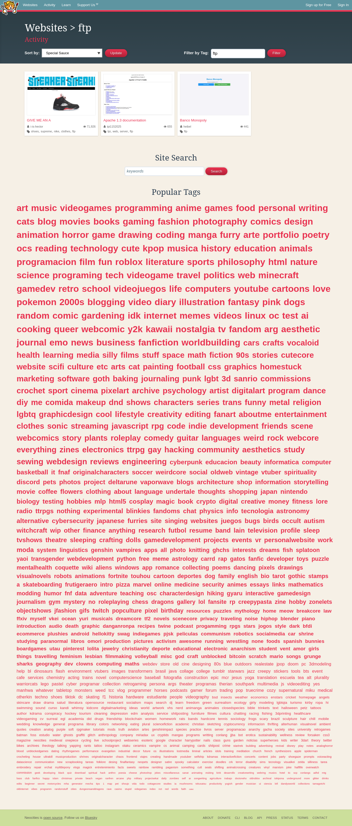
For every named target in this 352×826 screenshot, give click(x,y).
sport (58, 390)
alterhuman (289, 724)
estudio (44, 735)
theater (186, 683)
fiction (221, 355)
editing (198, 414)
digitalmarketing (113, 708)
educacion (221, 462)
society (280, 729)
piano (308, 618)
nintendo (294, 491)
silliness (313, 762)
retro (68, 289)
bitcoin (237, 656)
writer (294, 740)
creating (155, 756)
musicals (102, 618)
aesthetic (300, 329)
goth (101, 378)
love (322, 289)
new (59, 762)
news (82, 342)
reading (51, 248)
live (96, 740)
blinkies (138, 511)
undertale (180, 491)
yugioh (228, 783)
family (226, 576)
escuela (287, 677)
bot (240, 735)
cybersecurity (73, 520)
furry (230, 235)
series (208, 402)
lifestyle (130, 414)
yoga (249, 677)
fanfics (36, 778)
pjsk (168, 634)
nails (206, 740)
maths (132, 664)
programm (46, 788)
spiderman (310, 751)
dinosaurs (43, 671)
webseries (131, 740)
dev (69, 664)
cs (165, 746)
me (37, 402)
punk (191, 378)
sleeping (83, 539)
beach (89, 778)
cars (251, 342)
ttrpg (136, 449)
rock (275, 437)
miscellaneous (171, 772)
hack (102, 772)
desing (113, 762)
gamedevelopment (172, 539)
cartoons (291, 289)
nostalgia (195, 329)
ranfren (109, 778)
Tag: (196, 52)
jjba (232, 735)
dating (55, 751)
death (72, 626)
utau (54, 648)
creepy (264, 671)
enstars (276, 697)
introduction (31, 626)
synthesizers (283, 751)
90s (242, 355)
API (259, 818)
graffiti (80, 735)
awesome (190, 641)
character (175, 740)
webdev (149, 663)
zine (280, 602)
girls (313, 648)
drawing (135, 235)
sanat (186, 772)
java (173, 671)
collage (186, 671)
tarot (278, 576)
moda (25, 549)
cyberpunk (186, 462)
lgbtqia (282, 703)
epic (215, 677)
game (103, 235)
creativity (164, 414)
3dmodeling (320, 663)
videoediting (298, 683)
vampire (154, 746)
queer (66, 329)
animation (38, 235)
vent (285, 648)
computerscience (125, 677)
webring (261, 772)
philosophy (241, 262)
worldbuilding (210, 342)
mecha (89, 783)
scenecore (184, 618)
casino (118, 788)
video (140, 302)
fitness (302, 501)
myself (38, 618)
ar (190, 778)
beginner (30, 783)
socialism (133, 703)
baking (125, 378)
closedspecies (233, 708)
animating (197, 772)
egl (63, 719)
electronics (103, 449)
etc (102, 366)
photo (178, 550)
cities (74, 788)
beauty (250, 462)
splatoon (308, 550)
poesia (122, 772)
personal (277, 208)
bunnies (314, 641)
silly (110, 355)
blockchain (133, 719)
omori (94, 641)
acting (73, 677)
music (44, 208)
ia (175, 783)
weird (254, 437)
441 (244, 126)
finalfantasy (127, 762)
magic (165, 501)
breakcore (308, 611)
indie (197, 426)
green (207, 703)
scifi (56, 366)
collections (304, 783)
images (118, 671)
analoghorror (324, 745)
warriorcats (27, 683)
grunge (312, 656)
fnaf (64, 472)
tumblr (219, 671)
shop (244, 482)
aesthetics (261, 449)
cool (104, 414)
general (59, 724)
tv (222, 329)
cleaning (100, 713)
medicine (186, 584)
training (229, 751)
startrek (238, 745)
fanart (225, 414)
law (328, 611)
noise (251, 618)
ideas (133, 708)
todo (141, 783)
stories (265, 355)
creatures (255, 767)
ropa (319, 703)
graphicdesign (66, 414)
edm (134, 713)
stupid (128, 788)
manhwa (25, 690)
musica (182, 248)
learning (58, 355)
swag (123, 634)
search (161, 703)
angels (324, 697)
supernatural (291, 690)
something (187, 767)
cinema (84, 390)
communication (44, 762)
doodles (221, 762)
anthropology (107, 735)
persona (157, 683)
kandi (64, 708)
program (284, 390)
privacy (209, 618)
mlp (100, 501)
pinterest (73, 648)
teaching (132, 593)
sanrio (245, 378)
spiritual (92, 772)
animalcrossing (236, 767)
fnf (68, 593)
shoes (35, 131)
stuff (150, 355)
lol (201, 602)
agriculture (215, 778)
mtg (324, 772)
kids (284, 740)
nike (56, 131)
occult (291, 520)
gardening (103, 315)
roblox (129, 262)
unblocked (213, 656)
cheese (133, 772)
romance (167, 567)
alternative (33, 520)
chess (140, 602)
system (47, 550)
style (280, 626)
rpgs (235, 626)
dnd (116, 402)
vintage (247, 472)
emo (58, 342)
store (165, 663)
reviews (104, 461)
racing (254, 713)
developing (49, 772)
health (28, 355)
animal (174, 746)
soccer (142, 472)
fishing (267, 713)
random (33, 315)
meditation (243, 751)
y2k (135, 329)
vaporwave (157, 482)
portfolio (281, 235)
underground (294, 778)
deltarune (122, 482)
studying (27, 641)
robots (63, 576)
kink (219, 772)
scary (264, 719)
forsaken (314, 735)
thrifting (273, 724)
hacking (179, 449)
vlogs (76, 767)
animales (212, 708)
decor (136, 751)
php (129, 778)
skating (92, 696)
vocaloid (303, 342)
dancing (245, 567)
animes (237, 584)
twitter (327, 740)
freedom (193, 703)
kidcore (92, 708)
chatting (240, 713)
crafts (273, 342)
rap (222, 558)
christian (198, 724)
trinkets (264, 708)
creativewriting (246, 772)
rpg (157, 426)
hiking (215, 593)
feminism (71, 656)
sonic (57, 426)
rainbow (144, 767)
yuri (83, 618)
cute (130, 248)
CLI (237, 818)
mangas (177, 735)
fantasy (243, 302)
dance (314, 390)
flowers (71, 491)
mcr (225, 677)
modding (29, 593)
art (22, 208)
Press (271, 818)
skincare (23, 703)
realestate (264, 663)
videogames (86, 208)
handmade (170, 756)
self (184, 778)
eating (134, 724)
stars (249, 626)
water (57, 735)
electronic (216, 648)
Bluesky (91, 818)
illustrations (166, 751)
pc (304, 663)
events (242, 539)
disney (291, 745)
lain (239, 530)
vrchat (48, 767)
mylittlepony (62, 767)
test (290, 315)
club (27, 778)
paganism (172, 767)
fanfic (256, 558)
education (255, 248)
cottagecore (153, 783)
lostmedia (183, 751)
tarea (324, 762)
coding (170, 235)
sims (262, 762)
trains (87, 677)
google (160, 740)
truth (121, 729)
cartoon (163, 576)
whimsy (78, 708)
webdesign (66, 461)
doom (293, 663)
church (257, 751)
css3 (326, 735)
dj (170, 703)
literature (165, 262)
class (216, 740)
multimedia (267, 683)
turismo (296, 703)
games (219, 208)
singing (176, 520)
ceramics (139, 746)
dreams (269, 550)
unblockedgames (37, 751)
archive (146, 390)
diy (22, 402)
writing (313, 208)
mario (276, 656)
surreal (51, 719)
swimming (25, 708)
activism (166, 641)
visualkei (289, 762)
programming (144, 208)
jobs (273, 756)
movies (75, 221)
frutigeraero (81, 584)
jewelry (110, 648)
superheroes (269, 740)
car (291, 634)
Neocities (32, 818)
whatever (44, 690)
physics (211, 511)
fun (105, 262)
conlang (221, 735)
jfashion (65, 610)
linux (255, 315)
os (154, 751)
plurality (321, 677)
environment (79, 671)
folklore (101, 762)
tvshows (30, 539)
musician (251, 783)
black (61, 772)
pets (49, 482)
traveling (231, 618)
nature (303, 262)
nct (160, 788)
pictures (143, 641)
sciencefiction (162, 724)
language (148, 491)
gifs (84, 610)
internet (160, 315)
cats (26, 221)
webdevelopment (90, 558)
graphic (91, 626)
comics (265, 221)
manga (202, 235)
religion (307, 402)
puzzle (320, 558)
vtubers (102, 671)
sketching (214, 724)
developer (280, 558)
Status (287, 818)
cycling (86, 740)
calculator (193, 762)
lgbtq (26, 414)
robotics (243, 634)
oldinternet (22, 788)
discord (28, 482)
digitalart (248, 390)
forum (211, 690)
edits (19, 783)
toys (302, 558)
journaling (160, 378)
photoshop (146, 772)
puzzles (222, 611)
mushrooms (185, 783)
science (33, 275)
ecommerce (31, 634)
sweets (131, 767)
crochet (31, 390)
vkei (54, 618)
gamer (196, 690)
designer (156, 762)
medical (325, 690)
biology (28, 501)
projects (216, 539)
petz (303, 708)
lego (45, 683)
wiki (87, 567)
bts (306, 671)
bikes (20, 746)
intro (106, 584)
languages (221, 437)
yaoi (22, 558)
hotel (282, 772)
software (73, 378)
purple (60, 729)
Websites (30, 5)
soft (71, 729)
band (223, 530)
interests (244, 550)
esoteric (147, 740)
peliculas (187, 634)
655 (168, 126)
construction (196, 677)
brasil (160, 671)
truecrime (255, 690)
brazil (275, 719)
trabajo (228, 778)
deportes (189, 576)
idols (218, 751)
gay (154, 449)
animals (296, 248)
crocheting (23, 756)
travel (189, 275)
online (162, 584)
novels (161, 618)
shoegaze (295, 756)
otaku (126, 746)
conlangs (305, 772)
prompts (309, 756)
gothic (296, 576)
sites (291, 729)
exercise (207, 762)
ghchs (221, 550)
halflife (299, 767)
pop (239, 690)
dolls (133, 539)
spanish (292, 641)
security (213, 584)
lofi (276, 783)
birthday (172, 610)
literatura (76, 703)
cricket (291, 697)
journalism (31, 602)
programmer (139, 690)
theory (315, 740)
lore (322, 501)
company (126, 735)
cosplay (141, 501)
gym (54, 602)
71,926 (89, 126)
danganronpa (119, 626)
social (198, 472)
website (31, 366)
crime (226, 746)
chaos (120, 756)
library (91, 724)
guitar (187, 437)
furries (138, 520)
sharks (25, 664)
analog (48, 729)
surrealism (223, 703)
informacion (256, 724)
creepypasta (255, 602)
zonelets (320, 602)
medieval (55, 740)
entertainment (301, 414)
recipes (146, 626)
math (197, 355)
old (176, 663)
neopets (143, 762)
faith (183, 788)
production (117, 641)
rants (87, 746)
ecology (240, 703)
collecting (195, 567)
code (176, 426)
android (80, 634)
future (147, 751)
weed (100, 690)
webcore (303, 437)
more (307, 778)
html (277, 262)
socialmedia (270, 634)
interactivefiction (231, 756)
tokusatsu (201, 783)
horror (75, 235)
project (94, 482)
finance (94, 530)
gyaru (235, 593)
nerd (179, 708)
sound (40, 708)
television (263, 530)
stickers (281, 671)
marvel (142, 584)
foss (33, 735)
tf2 (148, 618)
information (273, 482)
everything (37, 449)
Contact (319, 818)
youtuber (185, 756)
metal (279, 402)
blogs (185, 482)
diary (165, 302)
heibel (185, 126)
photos (70, 482)
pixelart (115, 390)
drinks (325, 778)
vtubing (209, 772)
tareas (90, 762)
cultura (225, 713)
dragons (162, 602)
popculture (127, 610)
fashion (173, 221)
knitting (199, 550)
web (115, 131)
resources (198, 611)
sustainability (267, 735)
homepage (307, 697)
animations (90, 576)
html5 (117, 501)
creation (35, 729)
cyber (71, 683)
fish (288, 550)
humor (53, 593)
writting (208, 735)
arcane (120, 778)
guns (226, 740)
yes (316, 683)
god (179, 656)
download (80, 772)
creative (253, 501)
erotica (250, 735)
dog (210, 576)
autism (314, 520)
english (248, 576)
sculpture (290, 719)
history (216, 248)
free (144, 558)
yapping (75, 746)
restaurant (115, 703)
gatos (237, 558)
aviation (133, 729)
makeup (91, 402)
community (218, 449)
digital (228, 501)
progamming (211, 626)
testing (53, 501)
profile (290, 530)
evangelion (108, 751)
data (81, 593)
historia (116, 696)
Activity (49, 5)
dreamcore (129, 618)
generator (77, 783)
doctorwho (241, 778)
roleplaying (113, 602)
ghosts (68, 735)
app (147, 567)
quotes (21, 729)
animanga (194, 708)
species (181, 729)
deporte (161, 648)
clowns (84, 664)
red (167, 788)
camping (188, 746)
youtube (251, 289)
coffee (47, 491)
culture (80, 366)
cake (191, 789)
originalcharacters (101, 472)
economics (259, 697)
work (325, 539)
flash (60, 671)
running (214, 641)
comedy (159, 437)
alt (309, 677)
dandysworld (288, 783)
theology (48, 746)
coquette (67, 567)
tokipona (279, 778)
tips (98, 783)
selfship (199, 756)
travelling (46, 656)
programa (75, 724)
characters (174, 402)
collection (112, 683)
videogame (150, 275)
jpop (281, 663)
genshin (102, 550)
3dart (304, 740)
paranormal (54, 641)
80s (217, 663)
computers (208, 289)
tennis (223, 719)
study (294, 449)
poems (221, 567)
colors (104, 724)
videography (197, 696)
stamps (318, 576)
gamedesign (294, 593)
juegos (231, 520)
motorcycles (54, 783)
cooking (34, 329)
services (35, 677)
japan (269, 491)
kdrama (36, 713)
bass (19, 778)
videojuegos (140, 289)
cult (199, 767)
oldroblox (254, 778)
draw (37, 703)
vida (134, 783)
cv (42, 719)
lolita (93, 648)
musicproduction (66, 756)
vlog (121, 690)
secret (41, 783)
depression (119, 713)
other (72, 530)
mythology (247, 611)
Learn (66, 5)
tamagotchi (319, 783)
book (185, 501)
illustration (202, 302)
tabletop (64, 690)
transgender (47, 558)
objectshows (34, 610)
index (153, 788)
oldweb (221, 472)
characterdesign (182, 593)
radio (24, 511)
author (22, 713)
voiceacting (324, 756)
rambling (157, 767)
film (87, 262)
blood (20, 751)
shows (138, 402)
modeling (266, 703)
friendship (114, 719)
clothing (98, 491)
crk (231, 762)
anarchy (254, 729)
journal (32, 342)
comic (66, 315)
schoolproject (111, 740)
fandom (245, 329)
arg (271, 329)
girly (252, 703)
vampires (128, 550)
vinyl (267, 767)
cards (201, 746)
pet (116, 783)
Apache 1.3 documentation (124, 120)
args (172, 683)
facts (121, 767)
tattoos (315, 708)
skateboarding (42, 584)
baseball (152, 677)
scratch (257, 656)
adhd (316, 772)
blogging (106, 302)
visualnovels (34, 576)
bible (251, 708)
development (234, 426)
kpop (153, 248)
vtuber (271, 472)
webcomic (103, 329)
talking (62, 746)
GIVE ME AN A (39, 120)
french (268, 751)
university (304, 729)
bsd (215, 697)
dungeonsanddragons (91, 788)
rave (109, 788)
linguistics (74, 550)
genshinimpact (162, 729)
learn (179, 703)
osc (151, 593)
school (96, 289)
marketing (35, 378)
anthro (112, 772)
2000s (72, 302)
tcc (111, 690)
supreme (46, 131)
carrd (208, 558)
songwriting (200, 778)
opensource (94, 703)
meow (286, 611)
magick (87, 767)
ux (153, 735)
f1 (104, 696)
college (203, 671)
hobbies (79, 501)
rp (232, 602)
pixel (151, 610)
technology (94, 248)
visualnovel (308, 724)
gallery (186, 602)
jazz (251, 671)
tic (289, 772)
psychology (184, 390)
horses (160, 690)
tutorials (99, 729)
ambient (325, 724)
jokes (157, 772)
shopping (242, 491)
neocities (39, 740)
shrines (84, 756)
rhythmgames (70, 751)
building (251, 745)
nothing (68, 511)
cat (134, 366)
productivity (215, 783)
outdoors (243, 663)
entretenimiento (105, 767)
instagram (112, 746)
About (208, 818)
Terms (302, 818)
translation (267, 677)
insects (226, 697)
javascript (130, 426)
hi (327, 703)
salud (61, 703)
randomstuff (61, 788)
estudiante (157, 696)
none (258, 641)
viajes (143, 756)
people (176, 696)
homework (168, 719)
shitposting (179, 713)
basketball (32, 472)
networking (120, 724)
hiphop (269, 618)
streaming (90, 426)
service (162, 713)
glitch (91, 735)
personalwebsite (289, 539)
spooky (179, 762)
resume (200, 530)
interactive (259, 593)
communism (215, 634)
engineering (144, 461)
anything (122, 530)
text (275, 708)
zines (69, 449)
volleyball (146, 656)
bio (265, 576)
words (175, 788)
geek (37, 772)
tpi (109, 131)
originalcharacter (102, 756)
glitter (316, 778)
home (269, 611)
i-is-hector (35, 126)
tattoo (98, 746)
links (278, 584)
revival (280, 745)
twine (164, 626)
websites (204, 520)
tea (301, 677)
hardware (135, 696)
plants (96, 437)
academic (182, 724)
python (126, 558)
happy (46, 778)
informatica (281, 462)
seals (208, 767)
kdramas (212, 756)
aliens (104, 567)
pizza (123, 584)
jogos (265, 626)
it (53, 472)
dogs (294, 302)
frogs (253, 719)
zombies (174, 778)
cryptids (163, 735)
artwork (158, 708)
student (268, 648)
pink (271, 302)
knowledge (41, 724)
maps (148, 703)
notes (310, 745)
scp (296, 772)
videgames (140, 788)
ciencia (268, 783)
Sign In (343, 5)
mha (66, 783)
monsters (83, 690)
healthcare (302, 713)
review (300, 735)
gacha (267, 729)
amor (299, 648)
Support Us (87, 5)
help (21, 671)
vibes (34, 788)
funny (255, 402)
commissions (285, 378)
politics (219, 275)
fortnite (118, 576)
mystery (74, 602)
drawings (290, 567)
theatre (56, 539)
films (130, 355)
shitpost (213, 746)
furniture (198, 713)
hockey (70, 713)
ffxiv (22, 618)
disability (251, 762)
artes (145, 729)
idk (134, 315)
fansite (217, 602)
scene (302, 426)
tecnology (275, 762)
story (72, 437)
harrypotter (193, 740)
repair (37, 767)
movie (26, 491)
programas (206, 683)
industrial (124, 751)
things (24, 656)
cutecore (297, 355)
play (301, 745)
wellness (286, 735)
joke (289, 767)
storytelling (311, 482)
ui (260, 783)
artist (219, 390)
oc (274, 315)
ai (305, 315)
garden (239, 740)
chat (189, 511)
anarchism (243, 648)
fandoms (166, 511)
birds (271, 520)
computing (109, 664)
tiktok (70, 696)
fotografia (173, 677)
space (173, 355)
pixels (266, 567)
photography (220, 221)
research (151, 530)
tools (295, 671)
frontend (131, 756)
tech (114, 275)
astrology (185, 558)
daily (163, 778)
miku (310, 690)
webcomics (38, 437)
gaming (139, 221)
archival (267, 778)
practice (195, 729)
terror (239, 762)
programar (90, 683)
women (151, 719)
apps (151, 550)
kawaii (159, 329)
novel (101, 677)
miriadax (142, 735)
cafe (21, 677)
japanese (111, 520)
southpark (244, 683)
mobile (323, 719)
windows (127, 567)
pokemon (37, 302)
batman (22, 735)
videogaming (27, 719)
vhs (170, 708)
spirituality (300, 472)
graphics (240, 366)
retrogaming (135, 683)
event (317, 671)
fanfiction (158, 342)
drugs (99, 719)
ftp (73, 131)
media (88, 355)
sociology (238, 719)
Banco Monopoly (193, 120)
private (79, 778)
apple (297, 751)
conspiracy (53, 713)
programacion (47, 262)
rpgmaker (83, 729)
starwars (236, 671)
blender (290, 618)
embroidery (24, 767)
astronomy (293, 511)
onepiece (71, 740)
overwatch (312, 767)
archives (33, 746)
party (282, 756)
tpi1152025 (112, 126)
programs (193, 735)
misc (166, 656)
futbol (177, 530)
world (145, 708)
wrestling (238, 641)
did (89, 719)
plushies (58, 634)
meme (160, 558)
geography (49, 664)
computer (316, 462)
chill (312, 719)
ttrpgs (44, 511)
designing (202, 663)
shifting (219, 767)
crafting (111, 539)
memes (195, 315)
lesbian (93, 656)
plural (146, 724)
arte (251, 235)
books (106, 221)
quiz (69, 772)
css (214, 366)
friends (274, 426)
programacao (236, 729)
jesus (237, 677)
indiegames (146, 634)
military (138, 778)
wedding (23, 724)
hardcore (208, 719)
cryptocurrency (234, 724)
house (37, 756)
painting (158, 366)
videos (227, 315)
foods (273, 641)
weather (241, 697)
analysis (147, 713)
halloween (289, 708)
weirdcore (171, 472)
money (278, 501)
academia (76, 719)
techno (41, 696)
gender (239, 783)
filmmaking (118, 656)
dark (294, 626)
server (124, 131)
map (109, 783)
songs (293, 656)
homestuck (281, 366)
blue (228, 663)
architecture (215, 482)
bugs (252, 520)
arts (118, 366)
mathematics (305, 584)
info (232, 511)
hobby (297, 602)
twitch (100, 610)
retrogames (322, 729)
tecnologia (257, 511)
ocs (24, 248)
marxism (278, 767)
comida (59, 402)
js (282, 683)
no (91, 602)
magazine (24, 740)
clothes (65, 131)
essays (259, 584)
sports (200, 262)
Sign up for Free (318, 5)
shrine (306, 634)
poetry (315, 235)
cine (186, 663)
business (115, 342)
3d (226, 378)
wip (55, 530)
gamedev (36, 289)
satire (168, 762)
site (156, 520)
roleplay (126, 437)
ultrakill (48, 756)
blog (46, 221)
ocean (69, 618)
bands (193, 719)
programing (78, 275)
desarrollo (229, 772)
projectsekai (151, 778)
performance (90, 751)
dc (80, 696)
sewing (30, 461)
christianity (135, 648)
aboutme (255, 414)
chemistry (55, 677)
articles (207, 751)
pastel (57, 683)
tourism (85, 713)
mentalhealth (34, 567)
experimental (103, 511)
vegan (98, 778)
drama (49, 703)
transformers (140, 671)
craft (192, 656)
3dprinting (283, 713)
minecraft (278, 275)
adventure (103, 593)
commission (24, 772)
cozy (271, 690)
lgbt (211, 378)
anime (189, 208)
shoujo (125, 783)
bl (29, 671)
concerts (250, 756)
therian (225, 683)
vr (258, 539)
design (298, 221)
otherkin (24, 696)
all (163, 550)
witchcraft (32, 530)
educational (187, 648)
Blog (248, 818)
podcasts (179, 690)
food (245, 208)
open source (52, 818)
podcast (183, 626)
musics (273, 772)
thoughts (212, 491)
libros (77, 641)
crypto (206, 501)
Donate (224, 818)
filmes (212, 713)
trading (226, 690)
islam (55, 778)
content (263, 756)
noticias (252, 740)
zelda (301, 762)
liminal (196, 751)
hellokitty (103, 634)
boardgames (31, 648)
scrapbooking (73, 762)
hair (303, 719)
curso (52, 708)
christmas (66, 778)
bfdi (307, 626)
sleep (311, 530)
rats (182, 719)
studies (168, 783)
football (190, 366)
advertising (266, 745)
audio (55, 626)
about (123, 491)
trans (232, 402)
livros (207, 729)
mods (112, 729)
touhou (140, 576)
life (175, 289)
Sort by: (32, 52)
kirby (309, 703)
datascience (24, 762)
